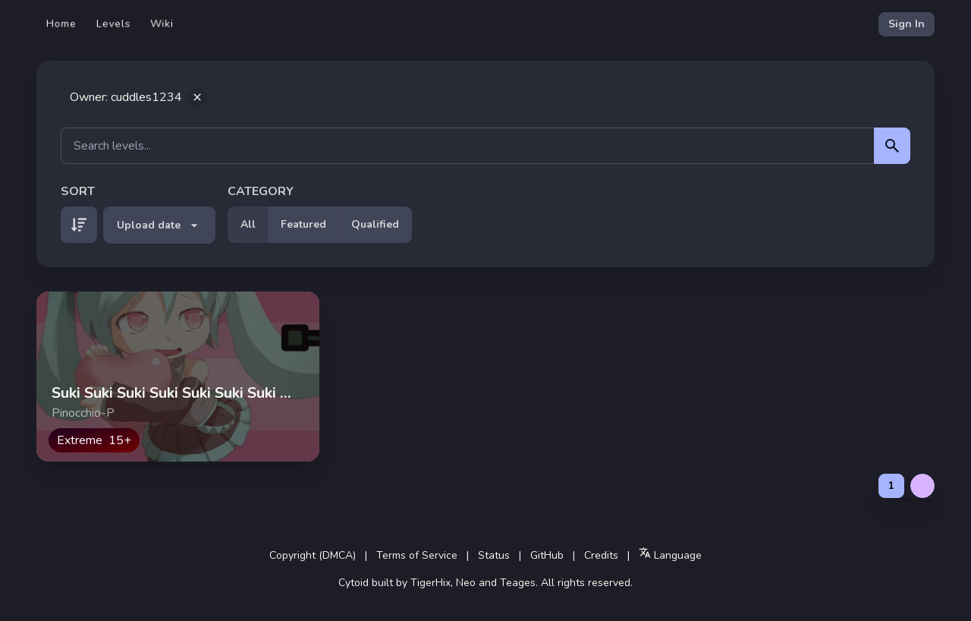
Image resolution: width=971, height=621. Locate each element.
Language (670, 555)
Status (494, 555)
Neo (466, 582)
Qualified (375, 224)
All (248, 224)
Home (61, 24)
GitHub (547, 555)
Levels (113, 24)
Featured (303, 224)
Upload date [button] (159, 225)
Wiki (162, 24)
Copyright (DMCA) (312, 555)
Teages (518, 582)
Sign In (906, 24)
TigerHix (430, 582)
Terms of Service (416, 555)
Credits (601, 555)
